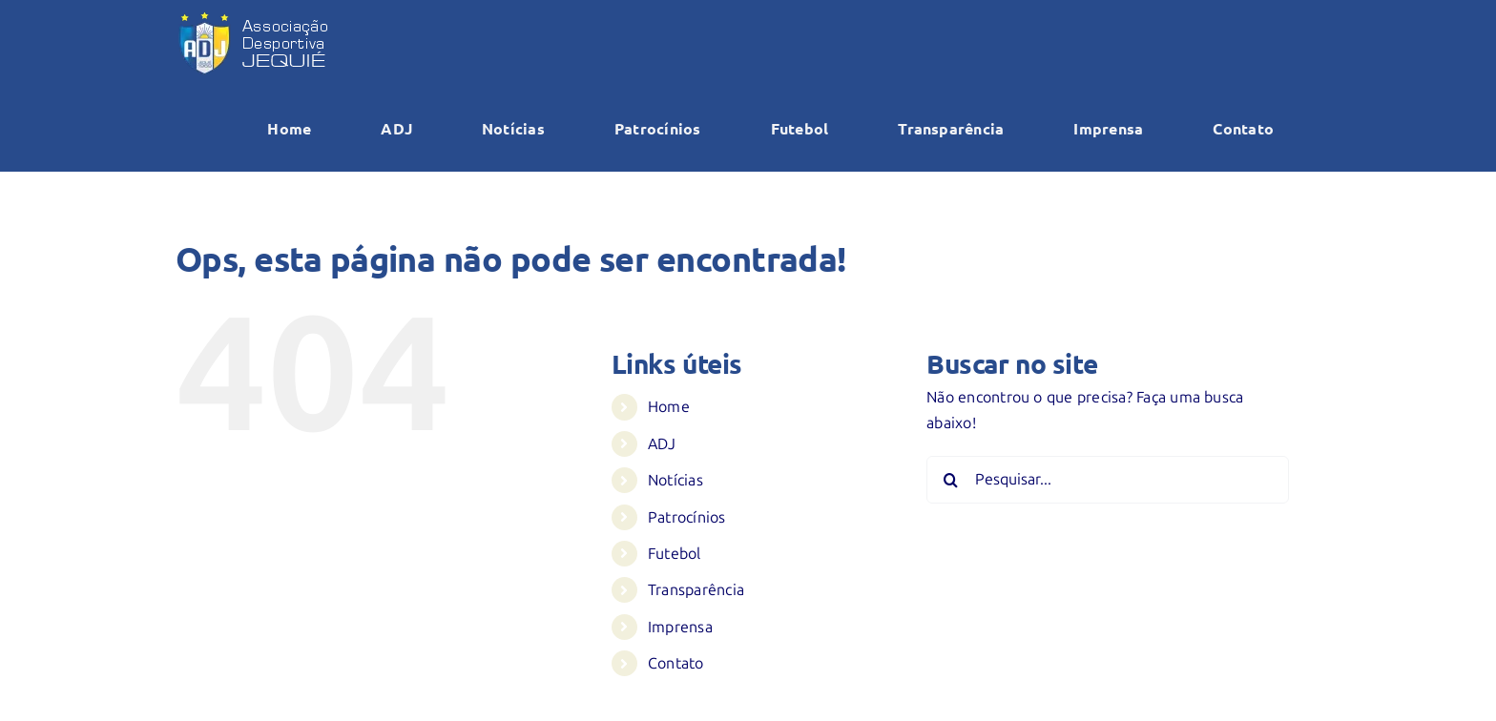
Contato (676, 663)
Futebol (674, 554)
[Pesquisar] (950, 480)
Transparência (696, 590)
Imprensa (680, 627)
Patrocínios (687, 517)
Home (669, 407)
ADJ (662, 444)
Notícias (675, 480)
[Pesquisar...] (1107, 480)
